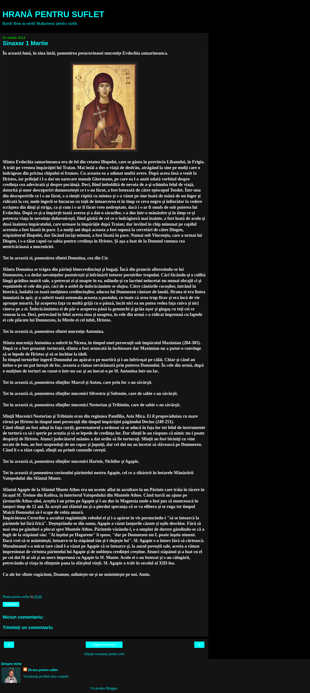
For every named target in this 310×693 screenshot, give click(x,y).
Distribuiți (11, 604)
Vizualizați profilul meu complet (46, 676)
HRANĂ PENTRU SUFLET (53, 14)
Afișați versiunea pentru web (104, 654)
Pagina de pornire (104, 644)
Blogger (111, 688)
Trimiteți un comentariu (28, 627)
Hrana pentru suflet (43, 670)
